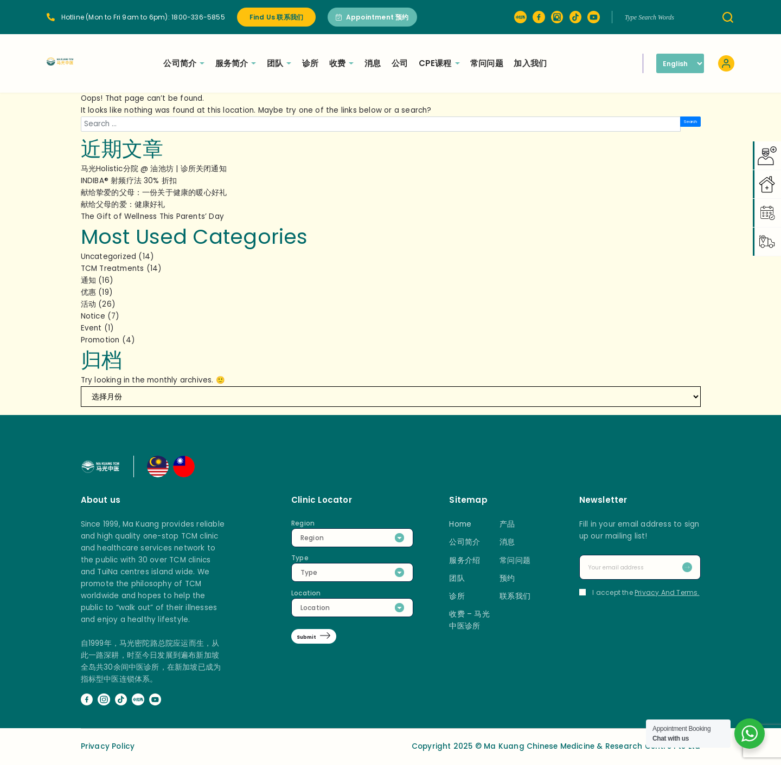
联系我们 (515, 596)
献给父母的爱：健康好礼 (123, 204)
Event (91, 328)
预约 (507, 578)
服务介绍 (464, 560)
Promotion (100, 340)
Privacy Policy (108, 746)
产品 (507, 524)
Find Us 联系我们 (276, 17)
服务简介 (266, 63)
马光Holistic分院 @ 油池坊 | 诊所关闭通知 (154, 169)
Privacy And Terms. (667, 592)
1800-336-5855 (198, 17)
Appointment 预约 (372, 17)
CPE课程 (469, 63)
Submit (314, 638)
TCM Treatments (112, 268)
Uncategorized (109, 256)
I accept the (639, 592)
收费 (372, 63)
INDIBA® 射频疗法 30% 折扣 (129, 181)
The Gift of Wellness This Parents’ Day (153, 216)
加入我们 (560, 63)
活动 (88, 304)
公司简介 (214, 63)
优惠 (88, 292)
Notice (93, 316)
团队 (309, 63)
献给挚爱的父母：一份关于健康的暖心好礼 (154, 192)
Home (460, 524)
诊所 (340, 63)
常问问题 (517, 63)
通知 (88, 280)
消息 (403, 63)
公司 (430, 63)
